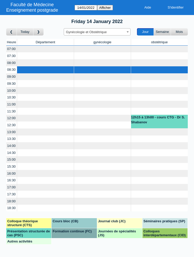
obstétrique (159, 42)
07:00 (11, 49)
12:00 (11, 118)
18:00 (11, 201)
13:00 (11, 132)
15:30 (11, 166)
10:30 (11, 97)
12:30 (11, 125)
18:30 (11, 208)
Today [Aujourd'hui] (25, 32)
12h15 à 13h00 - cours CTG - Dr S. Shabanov (158, 119)
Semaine (162, 32)
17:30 (11, 194)
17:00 (11, 187)
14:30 (11, 153)
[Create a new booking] (45, 49)
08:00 (11, 63)
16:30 (11, 180)
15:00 (11, 159)
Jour (145, 32)
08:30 (11, 70)
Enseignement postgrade (32, 10)
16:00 (11, 173)
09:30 (11, 83)
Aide (147, 7)
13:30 (11, 139)
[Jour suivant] (38, 32)
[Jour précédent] (11, 32)
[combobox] (97, 31)
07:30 (11, 56)
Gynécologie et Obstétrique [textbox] (86, 32)
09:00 (11, 76)
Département (45, 42)
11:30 (11, 111)
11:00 (11, 104)
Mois (179, 32)
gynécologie (102, 42)
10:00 (11, 90)
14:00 (11, 146)
